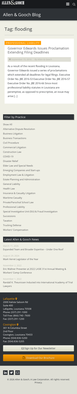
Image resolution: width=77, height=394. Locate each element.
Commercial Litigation (14, 147)
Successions (9, 216)
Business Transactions (14, 138)
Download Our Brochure (38, 357)
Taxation (7, 220)
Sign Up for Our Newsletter (38, 348)
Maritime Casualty (12, 197)
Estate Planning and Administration (21, 179)
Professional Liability (14, 206)
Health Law (9, 188)
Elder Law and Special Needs (18, 165)
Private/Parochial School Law (18, 202)
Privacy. (38, 382)
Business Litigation (13, 133)
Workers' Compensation (15, 229)
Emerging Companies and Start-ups (21, 170)
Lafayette (10, 299)
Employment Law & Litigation (18, 174)
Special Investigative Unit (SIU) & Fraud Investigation (30, 211)
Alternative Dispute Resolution (19, 128)
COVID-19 (8, 156)
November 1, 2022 (38, 282)
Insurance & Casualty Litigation (19, 193)
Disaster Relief (10, 161)
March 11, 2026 (38, 247)
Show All (7, 124)
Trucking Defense (12, 225)
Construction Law (12, 151)
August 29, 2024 (38, 257)
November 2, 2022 (38, 269)
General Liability (11, 183)
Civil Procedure (11, 142)
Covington (10, 324)
